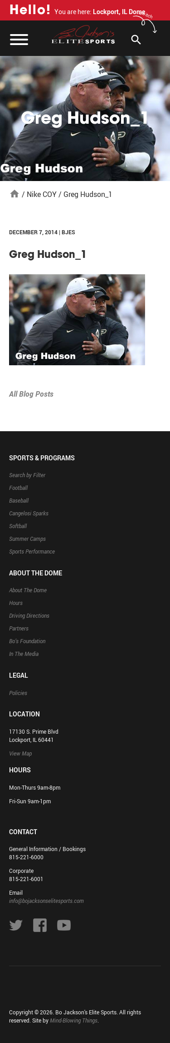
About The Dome (28, 590)
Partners (19, 628)
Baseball (19, 500)
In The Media (24, 653)
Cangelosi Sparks (29, 513)
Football (18, 487)
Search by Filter (27, 475)
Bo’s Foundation (27, 641)
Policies (18, 692)
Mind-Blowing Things (73, 1020)
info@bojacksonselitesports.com (46, 900)
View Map (20, 753)
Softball (18, 525)
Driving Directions (29, 615)
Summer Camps (27, 538)
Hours (16, 602)
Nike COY (42, 194)
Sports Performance (32, 551)
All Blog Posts (31, 394)
